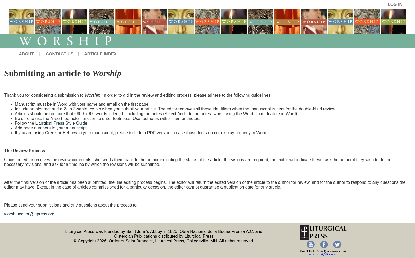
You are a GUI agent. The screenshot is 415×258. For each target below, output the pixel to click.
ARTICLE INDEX (100, 54)
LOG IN (395, 4)
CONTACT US (59, 54)
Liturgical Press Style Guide (61, 123)
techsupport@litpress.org (324, 254)
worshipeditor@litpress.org (29, 214)
